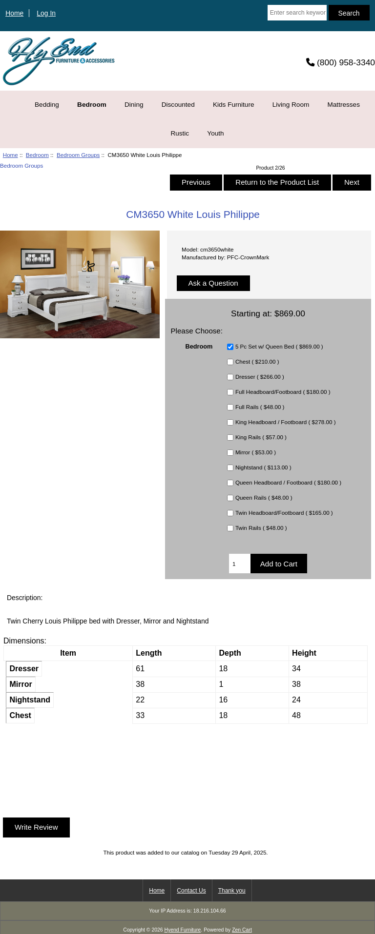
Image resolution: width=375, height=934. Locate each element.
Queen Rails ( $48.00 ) (263, 498)
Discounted (178, 104)
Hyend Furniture (183, 930)
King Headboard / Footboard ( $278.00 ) (285, 422)
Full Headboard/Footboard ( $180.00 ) (283, 392)
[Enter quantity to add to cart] (239, 563)
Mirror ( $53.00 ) (255, 452)
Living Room (291, 104)
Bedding (47, 104)
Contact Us (191, 890)
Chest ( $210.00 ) (257, 362)
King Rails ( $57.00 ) (261, 437)
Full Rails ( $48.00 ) (260, 407)
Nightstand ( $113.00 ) (263, 468)
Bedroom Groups (78, 155)
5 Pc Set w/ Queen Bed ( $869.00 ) (279, 347)
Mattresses (343, 104)
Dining (134, 104)
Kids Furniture (233, 104)
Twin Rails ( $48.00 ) (261, 528)
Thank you (232, 890)
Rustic (179, 133)
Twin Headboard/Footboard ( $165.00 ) (284, 513)
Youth (215, 133)
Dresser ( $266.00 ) (259, 377)
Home (14, 13)
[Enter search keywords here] (297, 12)
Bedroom (37, 155)
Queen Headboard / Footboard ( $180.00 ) (288, 483)
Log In (46, 13)
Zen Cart (242, 930)
